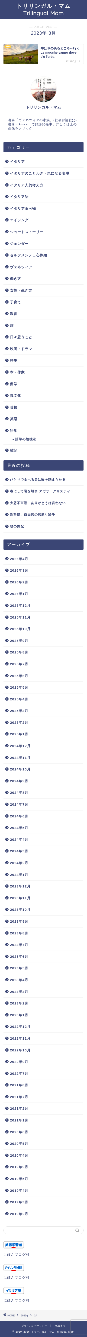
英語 (13, 419)
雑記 (13, 450)
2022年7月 (19, 1073)
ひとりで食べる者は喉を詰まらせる (38, 479)
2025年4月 (19, 699)
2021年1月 (19, 1120)
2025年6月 (19, 676)
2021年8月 (19, 1085)
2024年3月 (19, 851)
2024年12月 (20, 746)
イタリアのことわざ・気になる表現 (39, 173)
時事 (13, 360)
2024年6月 (19, 816)
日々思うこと (21, 337)
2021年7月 (19, 1097)
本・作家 (17, 372)
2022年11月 (20, 1038)
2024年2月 (19, 863)
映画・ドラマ (21, 349)
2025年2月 (19, 722)
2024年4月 (19, 839)
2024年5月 (19, 828)
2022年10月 (20, 1050)
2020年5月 (19, 1144)
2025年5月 (19, 687)
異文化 (15, 395)
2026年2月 (19, 582)
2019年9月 (19, 1167)
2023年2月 (19, 1003)
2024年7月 (19, 804)
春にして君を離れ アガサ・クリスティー (42, 491)
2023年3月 (19, 992)
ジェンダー (19, 244)
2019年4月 (19, 1190)
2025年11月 (20, 617)
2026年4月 (19, 559)
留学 (13, 384)
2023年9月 (19, 921)
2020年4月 (19, 1155)
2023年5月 (19, 968)
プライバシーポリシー (34, 1326)
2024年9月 (19, 781)
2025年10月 (20, 629)
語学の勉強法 (25, 439)
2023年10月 (20, 910)
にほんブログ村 (16, 1255)
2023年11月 (20, 898)
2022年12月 (20, 1027)
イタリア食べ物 (23, 208)
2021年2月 (19, 1108)
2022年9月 (19, 1062)
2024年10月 (20, 769)
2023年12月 (20, 886)
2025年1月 (19, 734)
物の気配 (17, 526)
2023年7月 (19, 945)
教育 (13, 314)
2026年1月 (19, 594)
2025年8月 (19, 652)
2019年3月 (19, 1202)
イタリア (17, 161)
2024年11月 (20, 758)
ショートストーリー (26, 232)
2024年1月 (19, 875)
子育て (15, 302)
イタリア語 (19, 197)
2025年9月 (19, 641)
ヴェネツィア (21, 267)
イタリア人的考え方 (26, 185)
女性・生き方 (21, 290)
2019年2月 (19, 1214)
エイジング (19, 220)
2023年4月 (19, 980)
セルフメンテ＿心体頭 (28, 255)
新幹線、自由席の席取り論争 (32, 514)
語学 (13, 431)
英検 (13, 407)
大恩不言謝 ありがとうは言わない (38, 503)
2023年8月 (19, 933)
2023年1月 (19, 1015)
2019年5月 (19, 1179)
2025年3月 (19, 711)
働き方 (15, 278)
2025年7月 (19, 664)
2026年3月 (19, 570)
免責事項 (60, 1326)
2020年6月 (19, 1132)
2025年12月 (20, 605)
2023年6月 (19, 956)
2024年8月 (19, 793)
